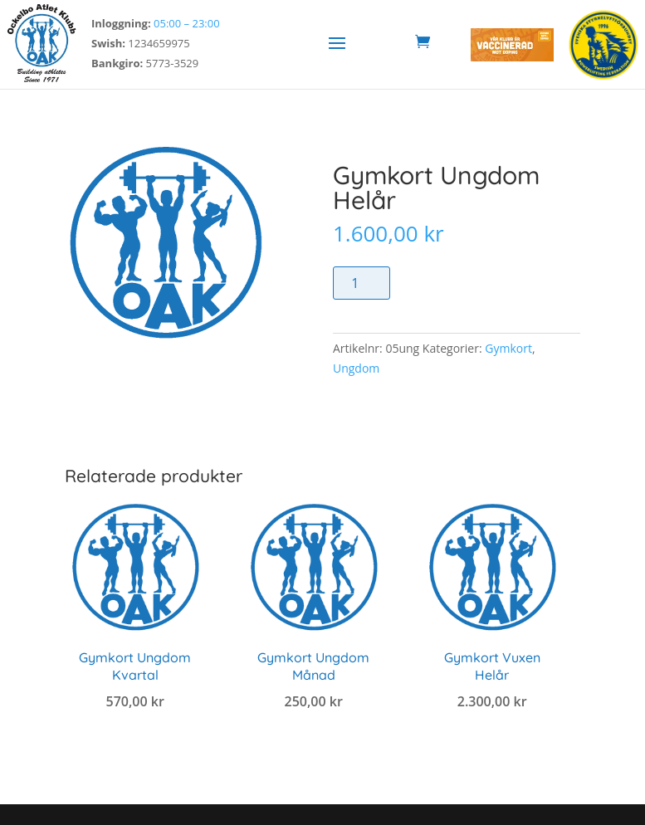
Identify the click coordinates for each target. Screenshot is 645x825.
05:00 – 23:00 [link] (187, 23)
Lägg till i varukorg (478, 283)
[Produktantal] (361, 283)
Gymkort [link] (508, 348)
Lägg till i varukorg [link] (135, 740)
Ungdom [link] (356, 368)
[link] (41, 80)
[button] (337, 42)
